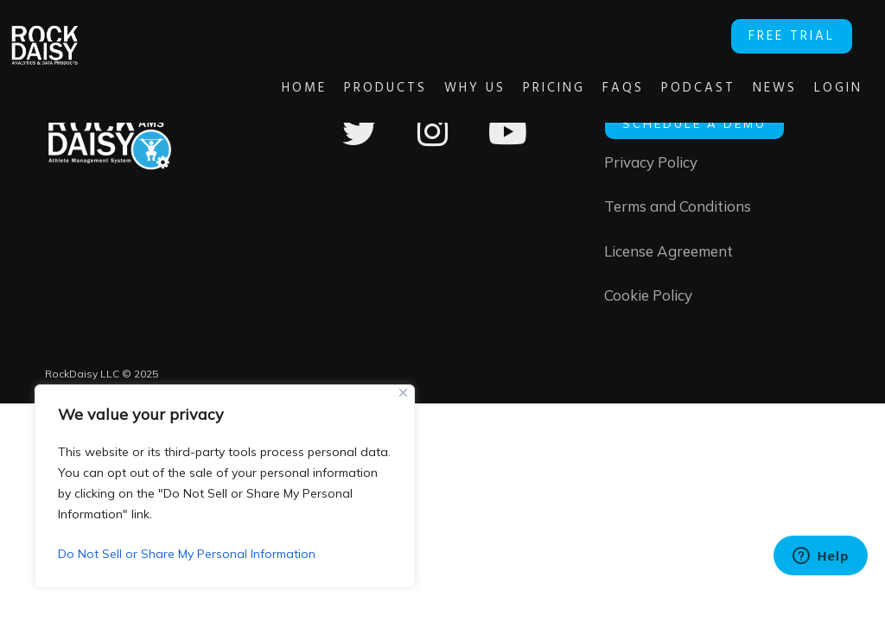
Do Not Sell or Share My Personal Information (186, 554)
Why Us (449, 88)
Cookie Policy (648, 298)
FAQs (597, 88)
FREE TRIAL (798, 34)
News (749, 88)
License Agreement (668, 253)
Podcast (672, 88)
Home (278, 88)
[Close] (403, 393)
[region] (225, 485)
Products (359, 88)
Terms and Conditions (677, 208)
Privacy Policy (650, 163)
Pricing (528, 88)
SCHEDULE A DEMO (694, 123)
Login (812, 88)
